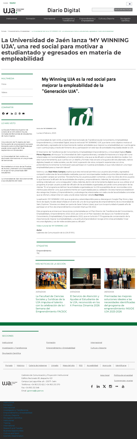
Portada (3, 31)
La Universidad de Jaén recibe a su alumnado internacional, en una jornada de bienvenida (16, 158)
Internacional (96, 343)
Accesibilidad (92, 366)
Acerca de (107, 366)
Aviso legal (104, 375)
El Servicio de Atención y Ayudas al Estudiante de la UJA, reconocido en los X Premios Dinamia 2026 (85, 301)
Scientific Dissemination (13, 436)
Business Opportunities (13, 431)
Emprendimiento (44, 251)
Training (6, 423)
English (5, 3)
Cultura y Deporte (98, 348)
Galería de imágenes (38, 366)
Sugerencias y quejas (123, 381)
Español (13, 3)
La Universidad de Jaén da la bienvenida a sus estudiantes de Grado (17, 180)
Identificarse (121, 366)
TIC (38, 253)
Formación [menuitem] (30, 19)
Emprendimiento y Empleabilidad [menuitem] (87, 20)
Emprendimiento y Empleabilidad (18, 31)
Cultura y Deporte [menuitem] (106, 19)
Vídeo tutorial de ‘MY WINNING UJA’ (52, 226)
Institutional (8, 420)
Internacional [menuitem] (49, 19)
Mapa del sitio (69, 366)
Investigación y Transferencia (14, 348)
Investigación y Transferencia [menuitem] (68, 20)
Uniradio (54, 366)
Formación (50, 343)
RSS (81, 366)
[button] (84, 102)
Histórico (20, 366)
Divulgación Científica (11, 353)
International (9, 426)
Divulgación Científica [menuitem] (125, 20)
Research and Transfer (13, 428)
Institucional (7, 343)
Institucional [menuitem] (11, 19)
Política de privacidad (123, 375)
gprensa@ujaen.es (35, 391)
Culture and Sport (11, 433)
